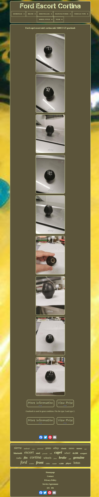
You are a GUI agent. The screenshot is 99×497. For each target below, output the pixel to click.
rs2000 (61, 463)
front (39, 462)
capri (58, 452)
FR (52, 488)
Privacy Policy (50, 480)
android (26, 449)
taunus (79, 448)
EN (48, 488)
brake (62, 457)
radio (19, 458)
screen (31, 463)
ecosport (83, 453)
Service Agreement (50, 484)
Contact (50, 476)
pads (70, 458)
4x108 (75, 453)
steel (38, 453)
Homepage (50, 472)
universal (40, 449)
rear (85, 449)
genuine (78, 457)
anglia (33, 449)
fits (26, 457)
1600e (48, 463)
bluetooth (18, 453)
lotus (76, 462)
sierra (18, 448)
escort (29, 452)
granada (44, 453)
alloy (56, 448)
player (68, 463)
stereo (71, 448)
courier (54, 463)
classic (63, 448)
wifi (51, 453)
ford (23, 462)
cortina (35, 457)
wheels (47, 457)
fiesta (55, 458)
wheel (67, 453)
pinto (48, 448)
